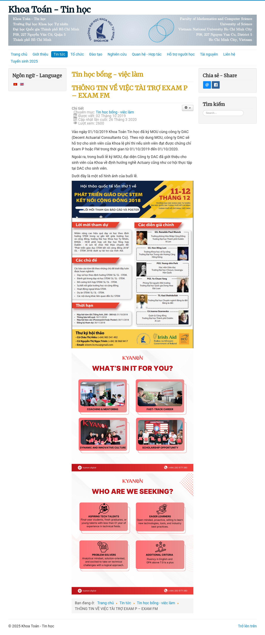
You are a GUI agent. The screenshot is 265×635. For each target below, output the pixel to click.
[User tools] (187, 108)
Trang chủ (19, 54)
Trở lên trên (247, 626)
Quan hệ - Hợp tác (147, 54)
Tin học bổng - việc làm (115, 112)
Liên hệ (229, 54)
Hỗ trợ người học (181, 54)
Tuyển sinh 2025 (24, 61)
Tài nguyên (209, 54)
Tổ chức (77, 54)
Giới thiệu (40, 54)
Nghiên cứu (117, 54)
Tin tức (59, 54)
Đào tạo (95, 54)
